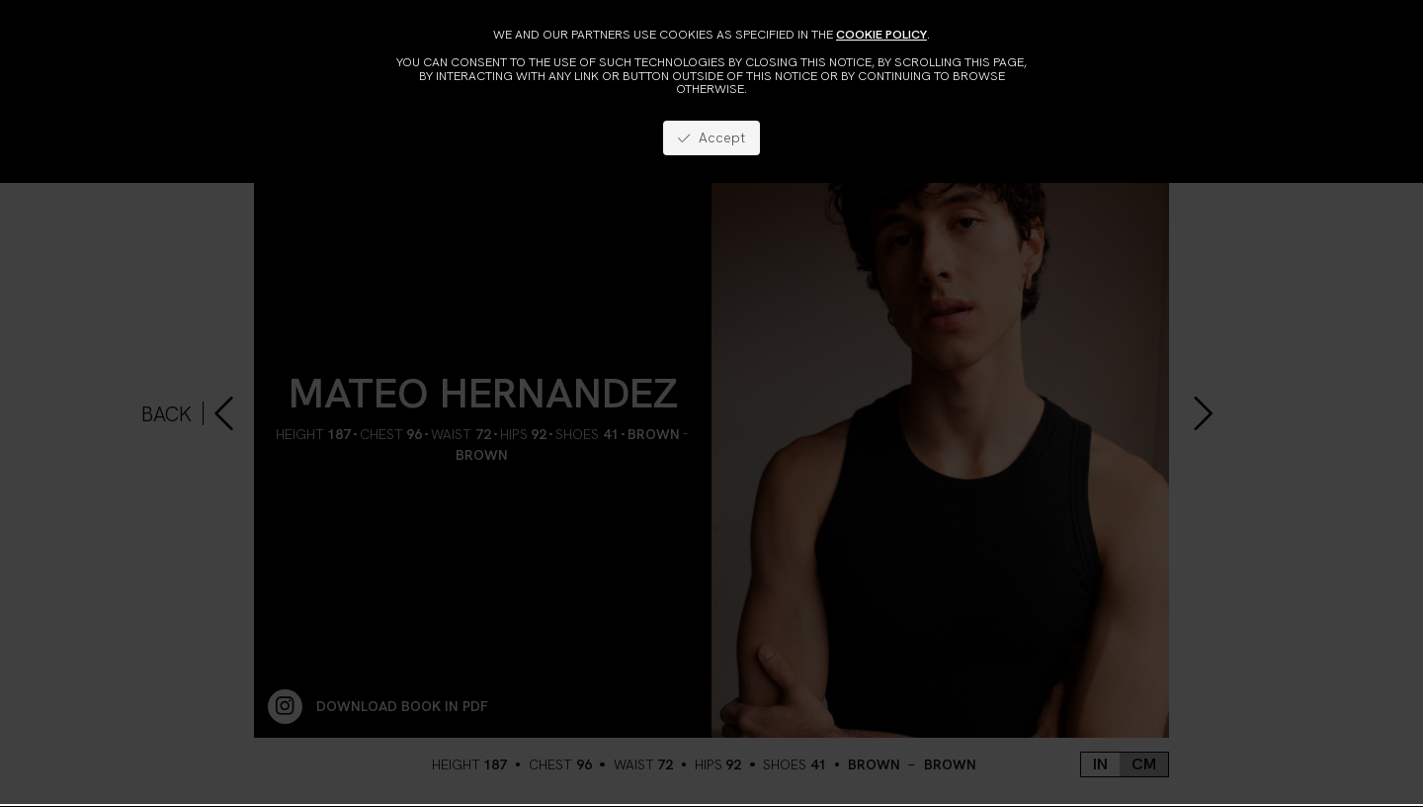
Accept (711, 137)
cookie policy (881, 34)
